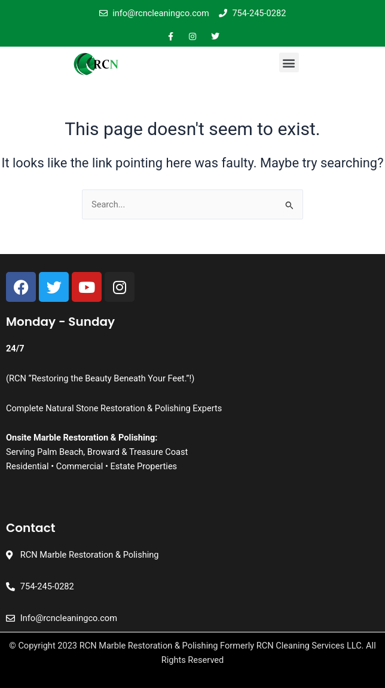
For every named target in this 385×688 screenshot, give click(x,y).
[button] (289, 62)
